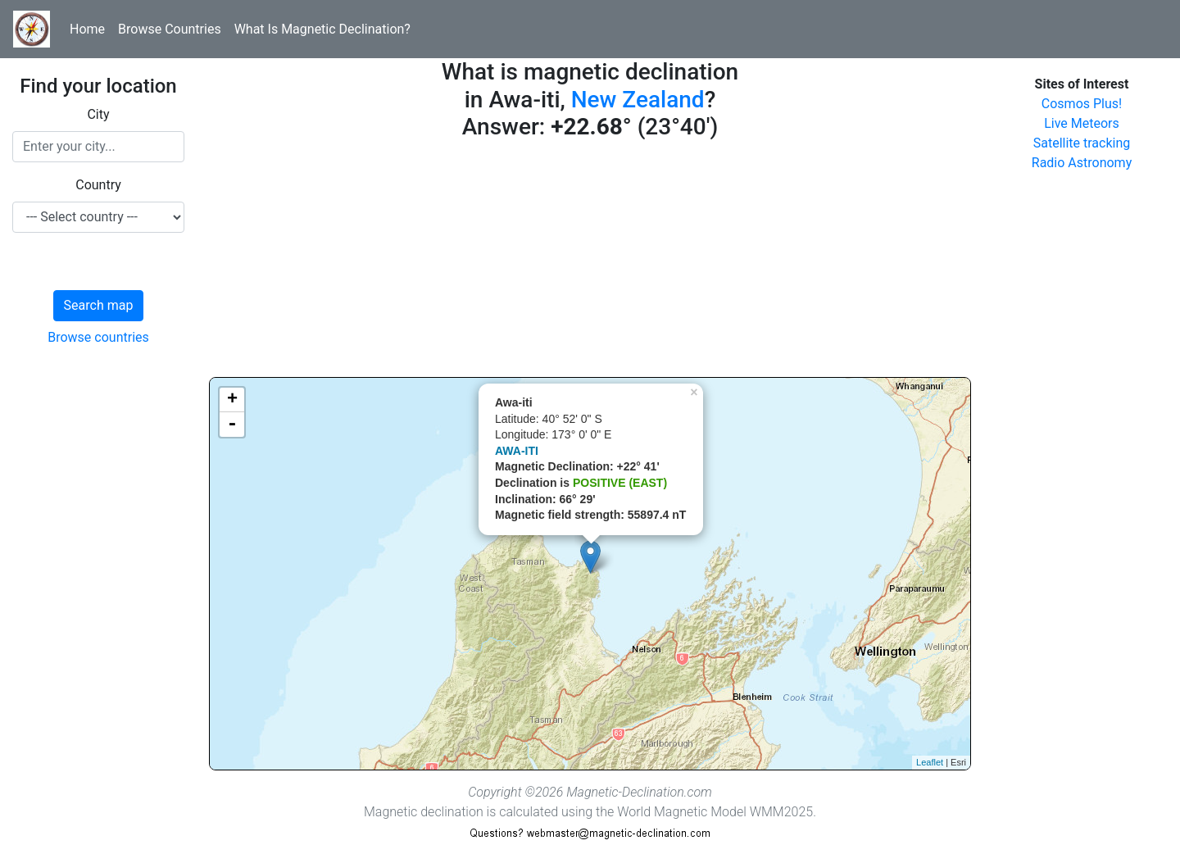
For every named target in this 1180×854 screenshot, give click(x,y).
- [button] (232, 424)
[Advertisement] (590, 262)
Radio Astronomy (1082, 162)
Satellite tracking (1082, 143)
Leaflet (929, 762)
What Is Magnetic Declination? (322, 29)
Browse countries (98, 337)
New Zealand (638, 99)
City (98, 114)
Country (98, 185)
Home (87, 29)
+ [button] (232, 400)
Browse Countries (169, 29)
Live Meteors (1081, 123)
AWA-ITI (516, 450)
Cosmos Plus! (1082, 103)
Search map (99, 305)
